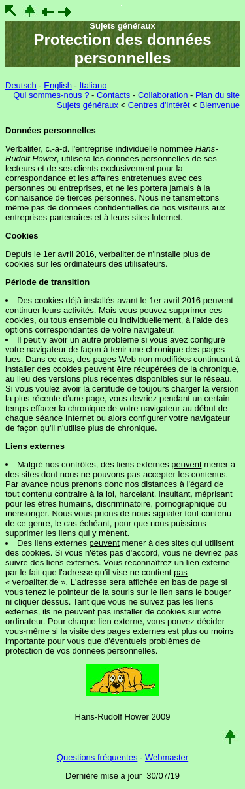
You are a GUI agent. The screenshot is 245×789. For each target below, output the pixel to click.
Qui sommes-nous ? (51, 95)
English (58, 85)
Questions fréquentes (97, 757)
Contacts (113, 95)
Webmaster (166, 757)
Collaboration (163, 95)
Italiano (92, 85)
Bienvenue (220, 105)
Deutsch (21, 85)
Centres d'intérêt (159, 105)
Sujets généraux (87, 105)
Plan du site (217, 95)
